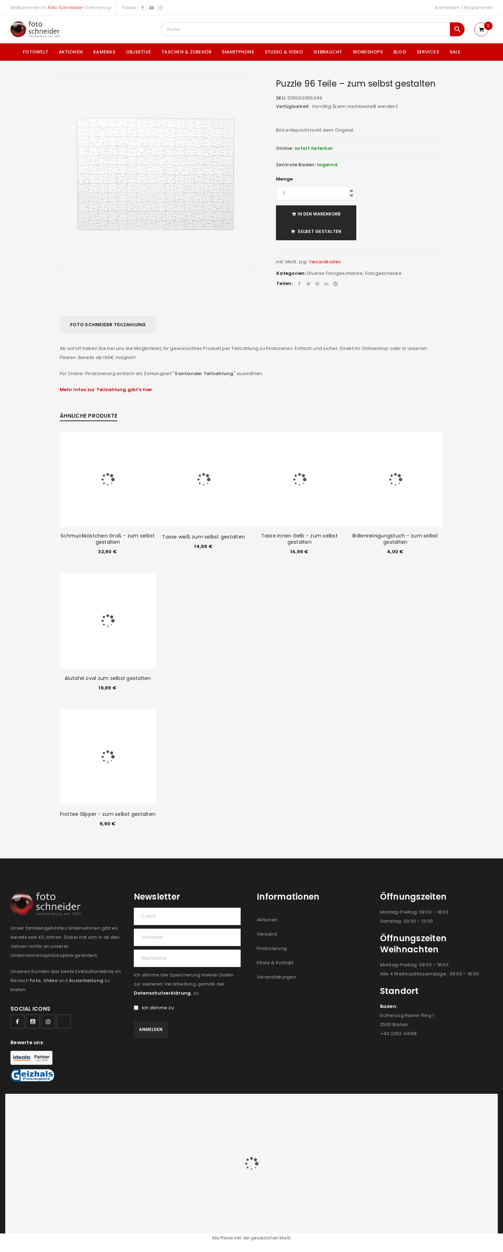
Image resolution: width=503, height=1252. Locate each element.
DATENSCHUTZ (476, 1108)
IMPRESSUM (441, 1108)
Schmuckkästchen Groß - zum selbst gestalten (107, 539)
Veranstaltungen (276, 977)
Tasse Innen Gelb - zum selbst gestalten (299, 539)
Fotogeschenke (383, 273)
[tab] (108, 325)
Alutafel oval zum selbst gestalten (108, 678)
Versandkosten (325, 262)
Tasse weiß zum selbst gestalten (203, 536)
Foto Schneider (65, 7)
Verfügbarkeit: (293, 106)
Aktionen (267, 919)
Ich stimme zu (154, 1008)
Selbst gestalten (319, 231)
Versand (267, 934)
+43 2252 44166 (398, 1033)
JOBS (366, 1108)
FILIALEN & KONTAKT (400, 1108)
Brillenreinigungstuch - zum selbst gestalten (395, 539)
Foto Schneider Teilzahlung (108, 324)
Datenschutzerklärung (162, 993)
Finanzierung (272, 948)
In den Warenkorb (319, 214)
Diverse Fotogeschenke (335, 273)
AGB (349, 1108)
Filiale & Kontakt (275, 962)
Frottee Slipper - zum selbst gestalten (108, 814)
